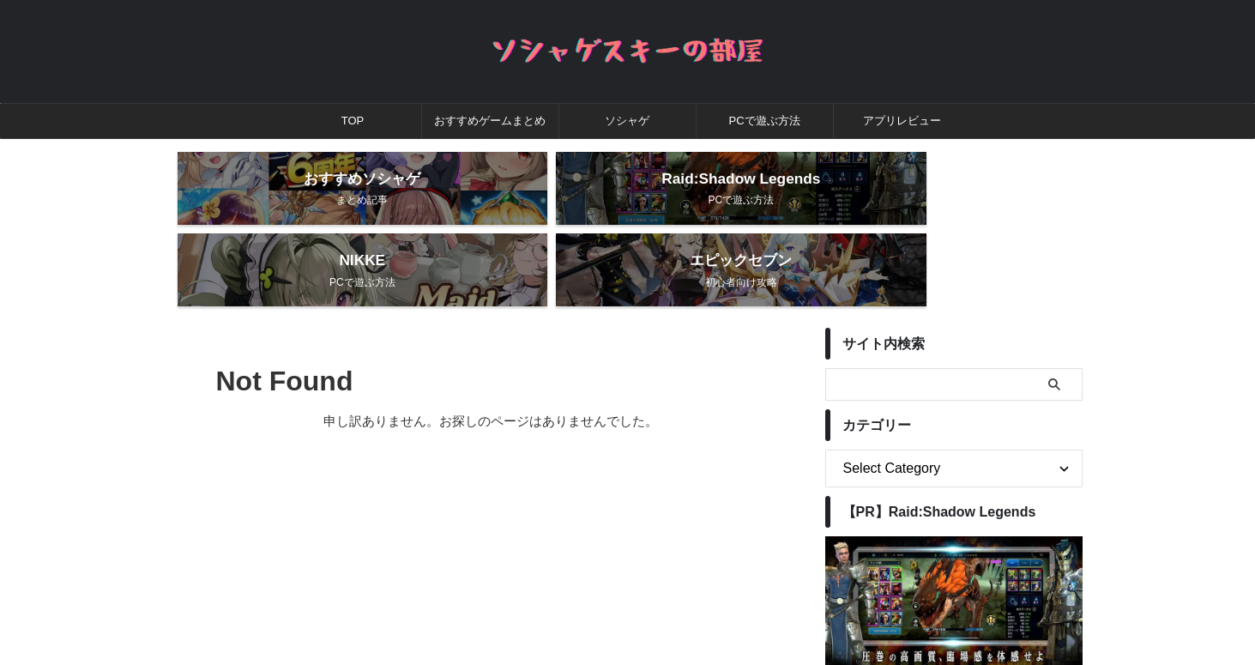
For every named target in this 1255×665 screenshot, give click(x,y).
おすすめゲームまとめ (490, 120)
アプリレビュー (902, 120)
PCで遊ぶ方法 (763, 120)
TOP (353, 120)
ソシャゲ (627, 120)
